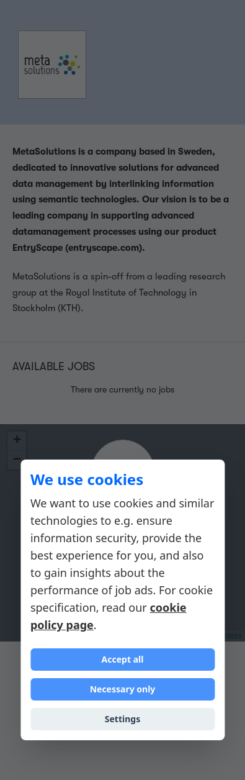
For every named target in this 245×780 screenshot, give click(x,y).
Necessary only (123, 689)
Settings (122, 719)
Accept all (123, 659)
